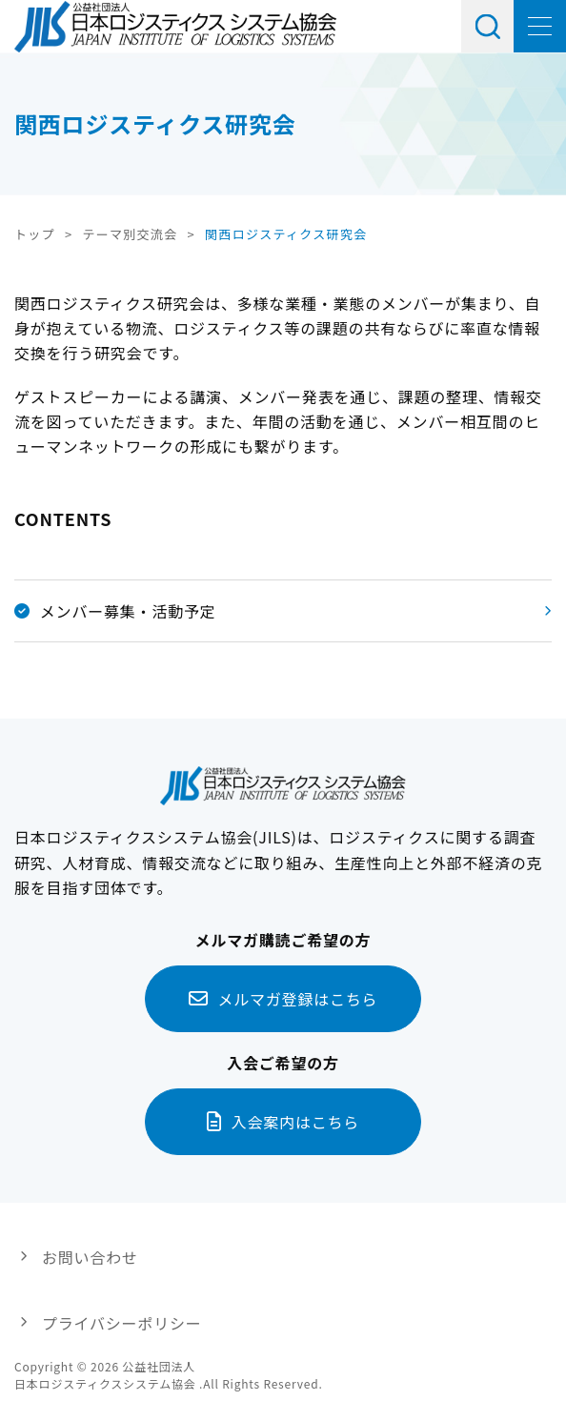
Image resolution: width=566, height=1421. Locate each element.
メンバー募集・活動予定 (115, 610)
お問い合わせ (90, 1257)
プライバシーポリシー (122, 1322)
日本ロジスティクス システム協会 (175, 26)
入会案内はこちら (295, 1121)
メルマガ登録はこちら (297, 998)
